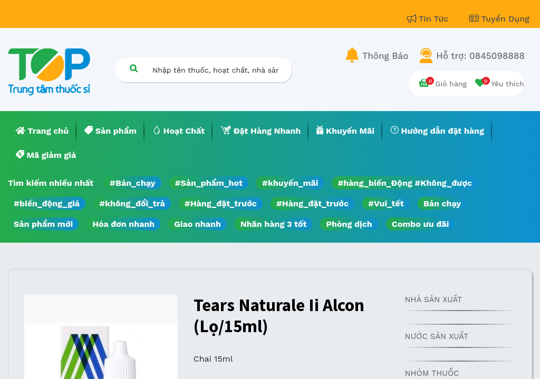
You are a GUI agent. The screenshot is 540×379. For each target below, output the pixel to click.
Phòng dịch (349, 224)
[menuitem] (42, 131)
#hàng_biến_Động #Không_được (405, 183)
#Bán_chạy (133, 183)
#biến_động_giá (47, 203)
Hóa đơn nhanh (123, 224)
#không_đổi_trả (132, 203)
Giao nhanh (197, 224)
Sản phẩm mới (43, 224)
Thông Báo (385, 56)
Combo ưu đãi (420, 224)
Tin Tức (429, 19)
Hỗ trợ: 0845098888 (480, 56)
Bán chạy (442, 203)
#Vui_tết (386, 203)
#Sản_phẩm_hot (209, 183)
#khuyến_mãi (290, 183)
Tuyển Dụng (499, 19)
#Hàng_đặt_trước (221, 203)
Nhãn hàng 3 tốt (273, 224)
